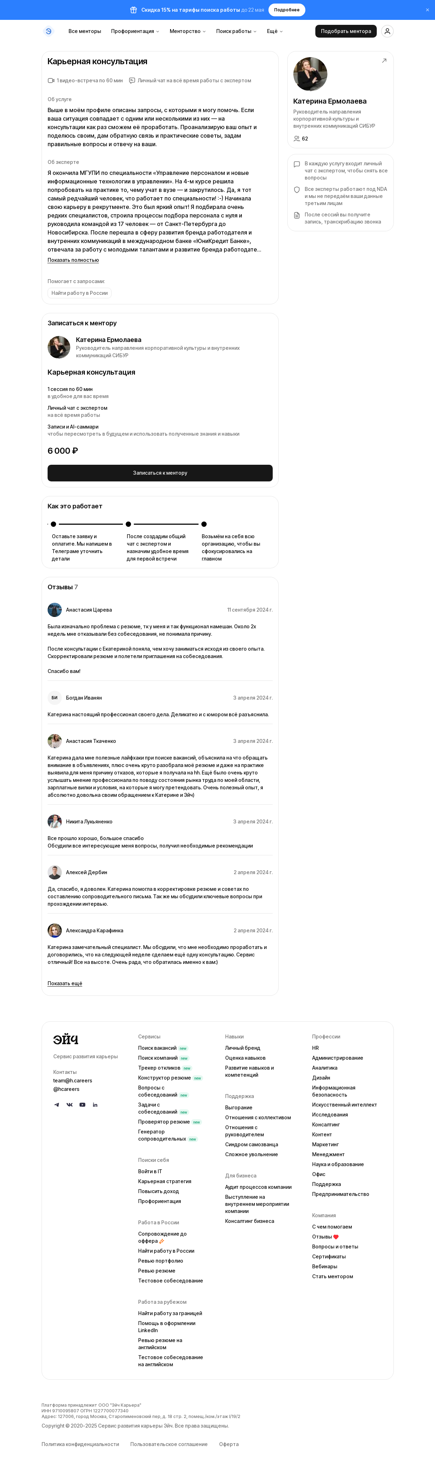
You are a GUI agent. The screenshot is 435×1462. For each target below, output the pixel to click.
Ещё (275, 31)
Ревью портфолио (160, 1258)
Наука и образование (338, 1161)
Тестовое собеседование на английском (170, 1357)
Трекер (165, 1065)
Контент (322, 1132)
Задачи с (163, 1105)
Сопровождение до (162, 1234)
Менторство (188, 31)
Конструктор (170, 1075)
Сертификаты (329, 1254)
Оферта (229, 1441)
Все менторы (85, 31)
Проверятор (170, 1119)
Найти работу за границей (170, 1310)
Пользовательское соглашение (169, 1441)
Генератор (168, 1132)
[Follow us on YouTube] (82, 1101)
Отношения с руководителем (244, 1128)
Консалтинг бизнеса (249, 1218)
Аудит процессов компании (258, 1184)
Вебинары (324, 1263)
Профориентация (135, 31)
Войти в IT (150, 1168)
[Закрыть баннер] (424, 10)
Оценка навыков (245, 1055)
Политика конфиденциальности (80, 1441)
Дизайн (321, 1075)
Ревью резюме (156, 1268)
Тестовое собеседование (170, 1278)
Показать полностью (73, 260)
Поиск (163, 1045)
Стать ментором (332, 1273)
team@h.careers (72, 1078)
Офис (318, 1171)
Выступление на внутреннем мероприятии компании (257, 1201)
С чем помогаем (332, 1224)
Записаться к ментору (160, 472)
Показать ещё (65, 980)
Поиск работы (236, 31)
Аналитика (324, 1065)
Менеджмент (328, 1151)
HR (315, 1045)
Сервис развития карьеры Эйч (135, 1423)
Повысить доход (158, 1188)
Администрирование (337, 1055)
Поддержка (326, 1181)
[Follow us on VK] (69, 1101)
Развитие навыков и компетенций (249, 1068)
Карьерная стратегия (164, 1178)
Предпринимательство (340, 1191)
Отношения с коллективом (258, 1114)
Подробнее (287, 9)
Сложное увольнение (251, 1151)
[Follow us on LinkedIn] (95, 1101)
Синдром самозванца (251, 1141)
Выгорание (238, 1105)
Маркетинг (325, 1141)
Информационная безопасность (333, 1088)
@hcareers (66, 1086)
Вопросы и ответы (335, 1244)
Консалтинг (326, 1122)
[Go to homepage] (90, 1036)
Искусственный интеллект (344, 1102)
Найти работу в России (166, 1248)
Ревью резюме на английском (160, 1340)
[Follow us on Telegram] (56, 1101)
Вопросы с (163, 1088)
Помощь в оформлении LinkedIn (166, 1323)
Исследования (330, 1112)
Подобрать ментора (346, 31)
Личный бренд (242, 1045)
